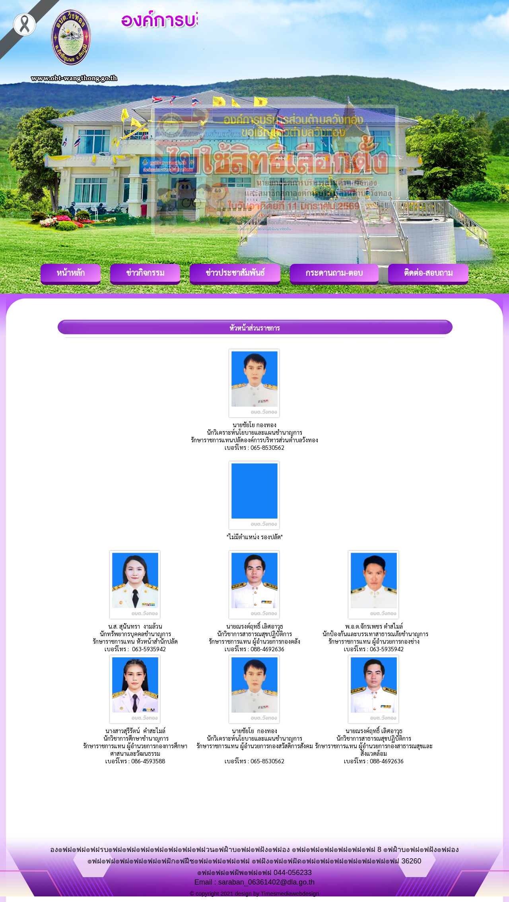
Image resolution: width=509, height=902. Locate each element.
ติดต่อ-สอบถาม (428, 272)
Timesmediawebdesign (290, 893)
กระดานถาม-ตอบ (334, 272)
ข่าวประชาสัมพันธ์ (235, 272)
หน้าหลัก (70, 272)
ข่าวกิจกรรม (145, 272)
